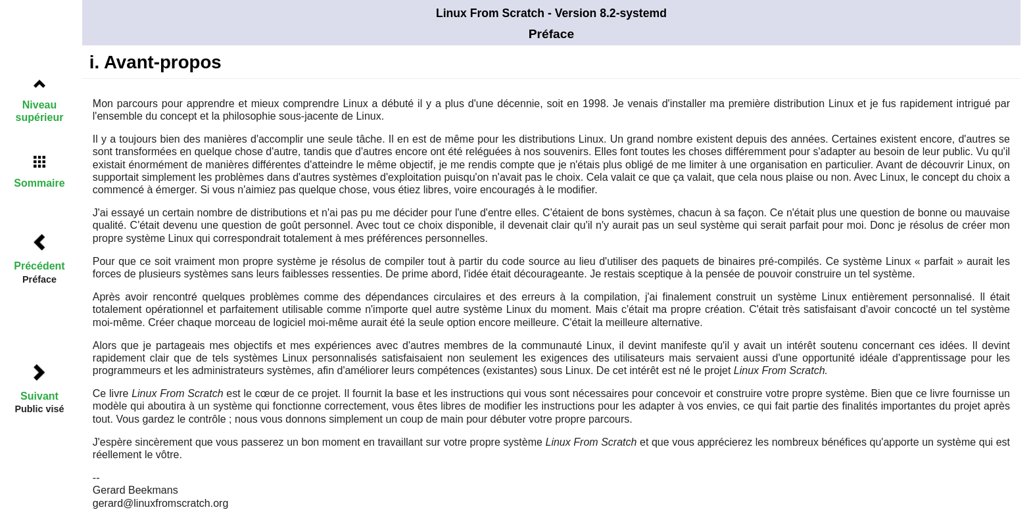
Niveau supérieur (40, 111)
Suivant (39, 396)
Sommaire (39, 183)
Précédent (39, 266)
